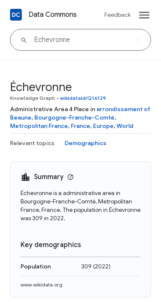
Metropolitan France (39, 126)
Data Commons (53, 14)
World (125, 126)
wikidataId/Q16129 (83, 98)
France (80, 126)
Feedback (117, 14)
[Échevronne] (80, 39)
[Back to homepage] (16, 15)
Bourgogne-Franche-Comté (74, 117)
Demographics (85, 143)
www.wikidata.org (41, 284)
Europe (103, 126)
